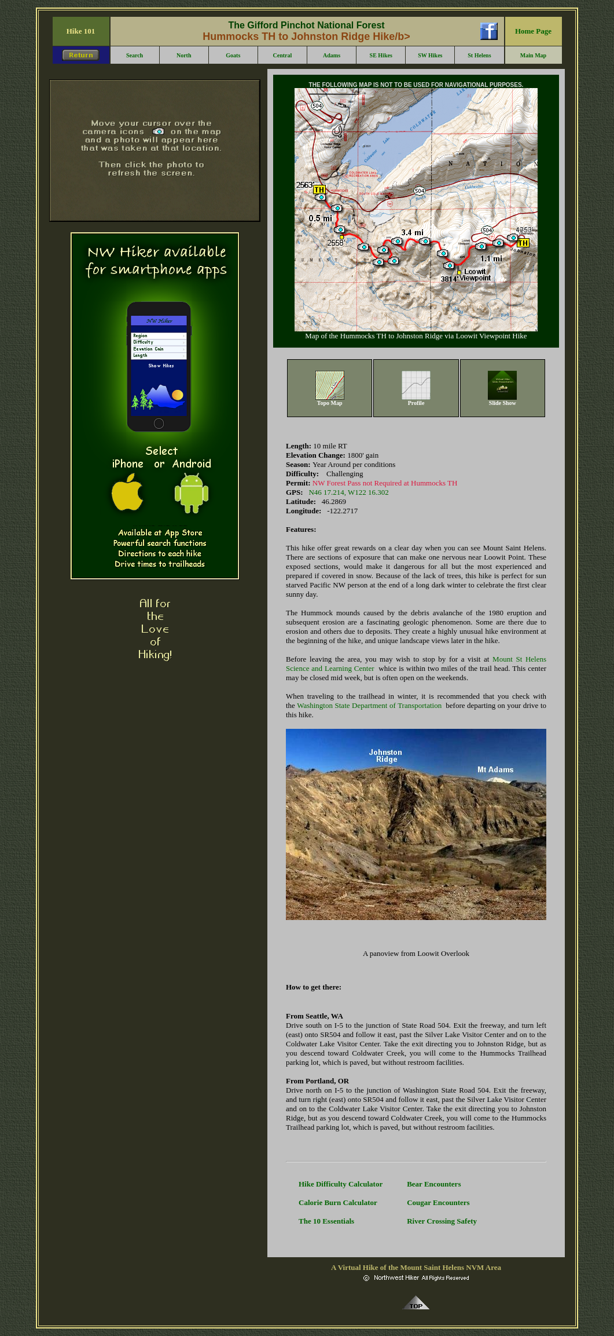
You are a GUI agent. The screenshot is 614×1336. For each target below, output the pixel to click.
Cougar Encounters (438, 1202)
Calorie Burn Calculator (338, 1202)
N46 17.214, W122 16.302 (348, 492)
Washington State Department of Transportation (369, 705)
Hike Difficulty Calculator (341, 1184)
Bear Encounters (434, 1184)
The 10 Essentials (326, 1221)
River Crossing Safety (442, 1221)
